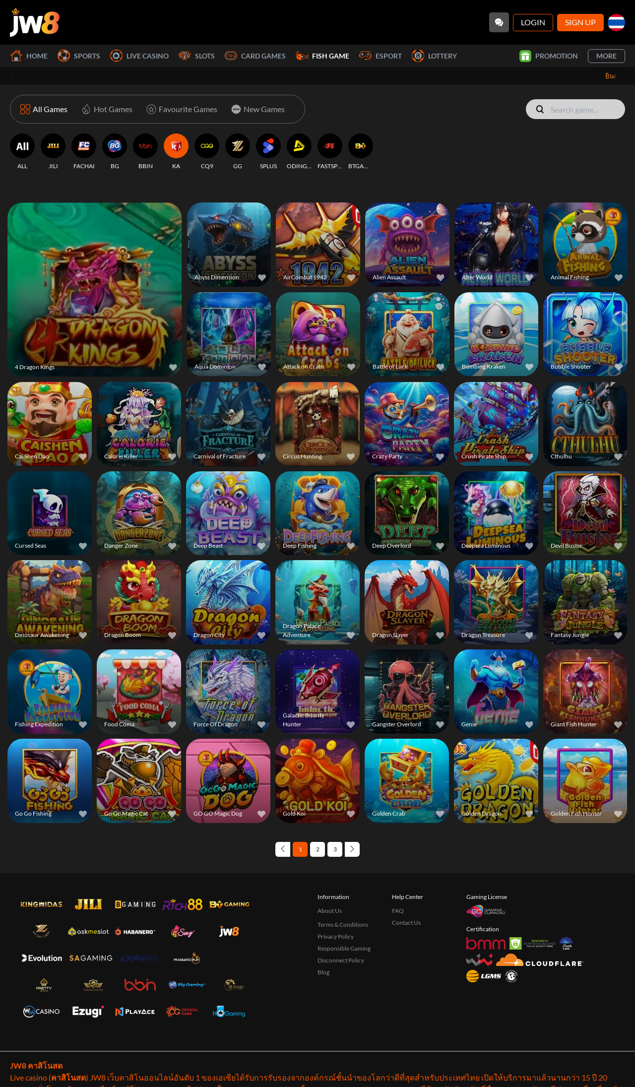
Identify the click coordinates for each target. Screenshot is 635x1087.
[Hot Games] (104, 109)
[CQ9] (206, 151)
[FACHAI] (83, 151)
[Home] (35, 22)
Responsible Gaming (344, 948)
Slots (197, 56)
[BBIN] (145, 151)
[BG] (114, 151)
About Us (330, 910)
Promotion (548, 56)
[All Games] (43, 109)
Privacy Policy (336, 936)
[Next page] (352, 849)
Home (29, 56)
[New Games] (256, 109)
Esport (380, 56)
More (606, 56)
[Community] (499, 22)
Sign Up (580, 22)
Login (533, 22)
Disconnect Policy (341, 960)
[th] (616, 22)
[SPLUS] (268, 151)
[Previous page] (282, 849)
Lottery (434, 56)
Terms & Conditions (343, 924)
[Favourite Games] (179, 109)
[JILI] (53, 151)
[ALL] (22, 151)
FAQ (398, 910)
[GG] (237, 151)
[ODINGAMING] (299, 151)
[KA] (176, 151)
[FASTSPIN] (330, 151)
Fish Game (322, 56)
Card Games (255, 56)
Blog (323, 972)
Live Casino (139, 56)
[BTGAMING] (360, 151)
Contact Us (406, 922)
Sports (79, 56)
